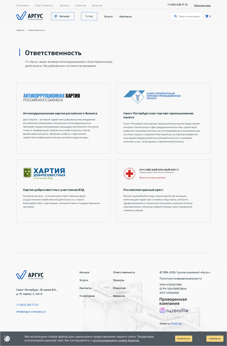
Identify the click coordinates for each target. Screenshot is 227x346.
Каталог (65, 16)
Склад (89, 16)
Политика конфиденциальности (181, 278)
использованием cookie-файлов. (116, 340)
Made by (171, 323)
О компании (22, 5)
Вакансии (97, 5)
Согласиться (183, 339)
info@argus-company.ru (31, 311)
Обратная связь (202, 5)
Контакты (125, 16)
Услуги (108, 16)
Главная (20, 30)
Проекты (64, 5)
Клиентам (80, 5)
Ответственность (44, 5)
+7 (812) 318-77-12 (177, 4)
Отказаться (215, 339)
